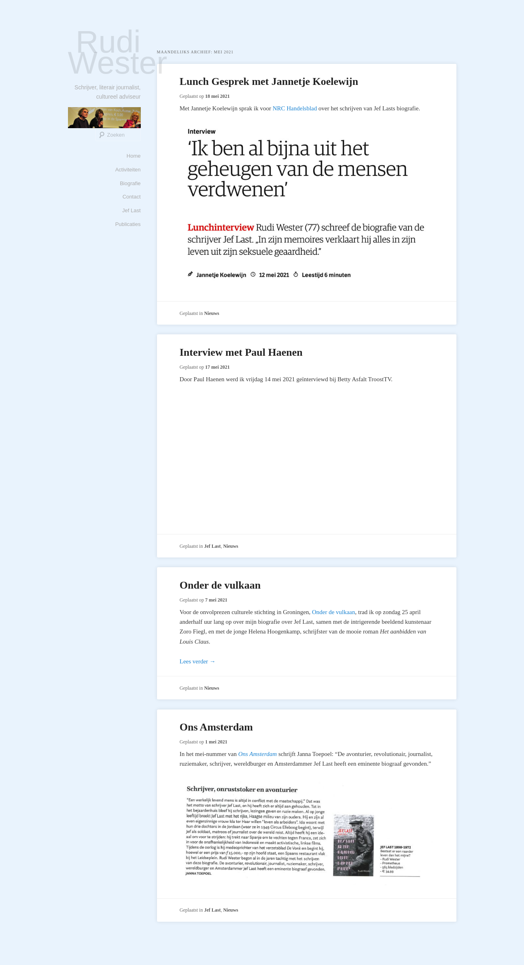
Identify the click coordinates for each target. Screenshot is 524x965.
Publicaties (128, 224)
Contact (132, 197)
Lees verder (198, 661)
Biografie (130, 183)
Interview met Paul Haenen (241, 352)
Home (134, 156)
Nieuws (211, 313)
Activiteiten (128, 170)
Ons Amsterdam (216, 727)
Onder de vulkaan (220, 585)
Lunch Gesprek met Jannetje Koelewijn (269, 81)
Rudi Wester (118, 52)
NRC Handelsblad (295, 108)
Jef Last (131, 210)
